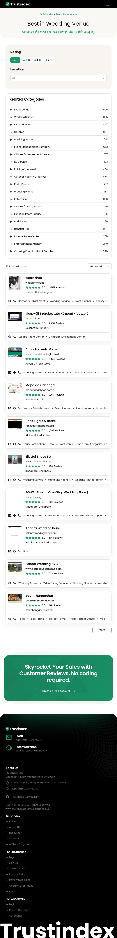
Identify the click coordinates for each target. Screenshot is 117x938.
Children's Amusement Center (32, 154)
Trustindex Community (22, 797)
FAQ (11, 891)
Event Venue (21, 109)
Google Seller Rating (21, 885)
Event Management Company (32, 146)
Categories (15, 915)
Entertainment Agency (28, 243)
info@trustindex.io (39, 809)
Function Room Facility (27, 214)
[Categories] (46, 14)
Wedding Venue (23, 139)
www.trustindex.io (15, 809)
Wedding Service (24, 117)
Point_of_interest (25, 169)
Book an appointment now (31, 750)
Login (12, 857)
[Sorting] (100, 266)
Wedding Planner (24, 191)
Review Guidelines (19, 880)
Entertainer (21, 199)
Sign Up (13, 863)
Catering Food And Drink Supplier (34, 251)
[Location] (58, 78)
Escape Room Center (27, 236)
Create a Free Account (56, 691)
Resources (15, 833)
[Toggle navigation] (107, 4)
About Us (14, 827)
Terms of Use (17, 868)
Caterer (19, 132)
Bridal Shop (21, 221)
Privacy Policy (17, 874)
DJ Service (20, 161)
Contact (14, 838)
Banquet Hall (21, 229)
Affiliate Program (19, 844)
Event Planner (22, 124)
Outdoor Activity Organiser (30, 176)
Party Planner (22, 184)
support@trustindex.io (29, 739)
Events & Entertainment (66, 14)
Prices (12, 821)
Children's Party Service (28, 206)
